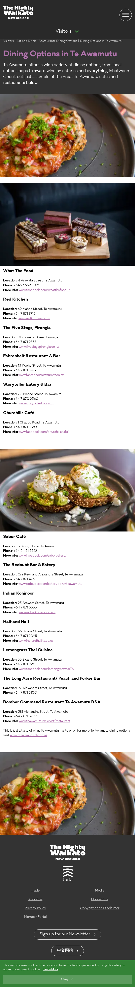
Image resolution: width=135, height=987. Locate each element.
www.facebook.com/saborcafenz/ (43, 555)
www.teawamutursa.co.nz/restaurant (44, 721)
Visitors (63, 31)
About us (35, 899)
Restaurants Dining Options (58, 41)
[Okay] (67, 979)
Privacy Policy (35, 908)
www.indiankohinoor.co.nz (37, 612)
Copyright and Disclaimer (99, 908)
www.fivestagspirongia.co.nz (39, 347)
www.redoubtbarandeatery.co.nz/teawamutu (50, 584)
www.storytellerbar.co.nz (36, 403)
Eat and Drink (26, 41)
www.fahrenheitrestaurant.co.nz (41, 375)
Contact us (99, 899)
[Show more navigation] (77, 32)
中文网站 (65, 951)
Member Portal (35, 917)
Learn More (50, 969)
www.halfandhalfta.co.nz (36, 641)
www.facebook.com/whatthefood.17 (44, 290)
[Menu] (125, 15)
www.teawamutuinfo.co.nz (28, 735)
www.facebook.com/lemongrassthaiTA (46, 669)
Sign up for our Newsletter (65, 934)
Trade (35, 890)
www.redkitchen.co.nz (34, 318)
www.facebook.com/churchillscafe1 (43, 432)
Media (99, 890)
